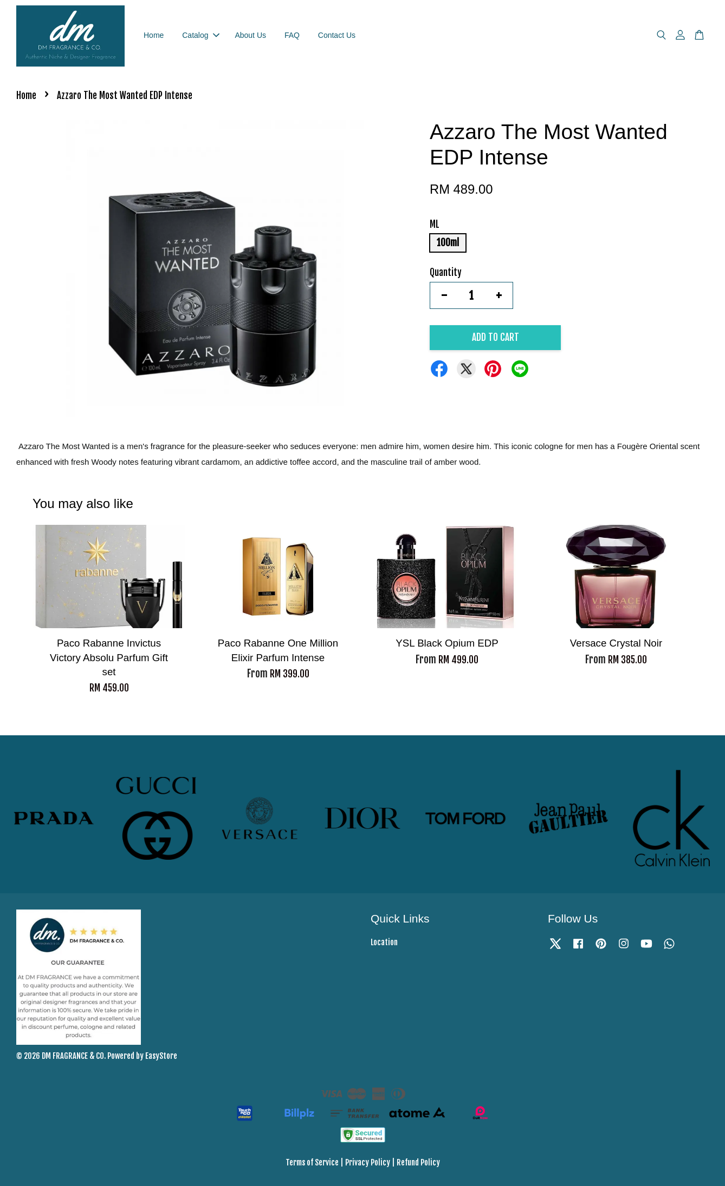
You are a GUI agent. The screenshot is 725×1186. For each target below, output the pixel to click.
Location (384, 942)
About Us (250, 35)
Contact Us (336, 35)
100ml (448, 242)
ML (434, 224)
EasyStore (161, 1056)
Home (154, 35)
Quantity (446, 272)
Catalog (200, 35)
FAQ (292, 35)
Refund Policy (418, 1162)
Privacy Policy (367, 1162)
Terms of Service (312, 1162)
